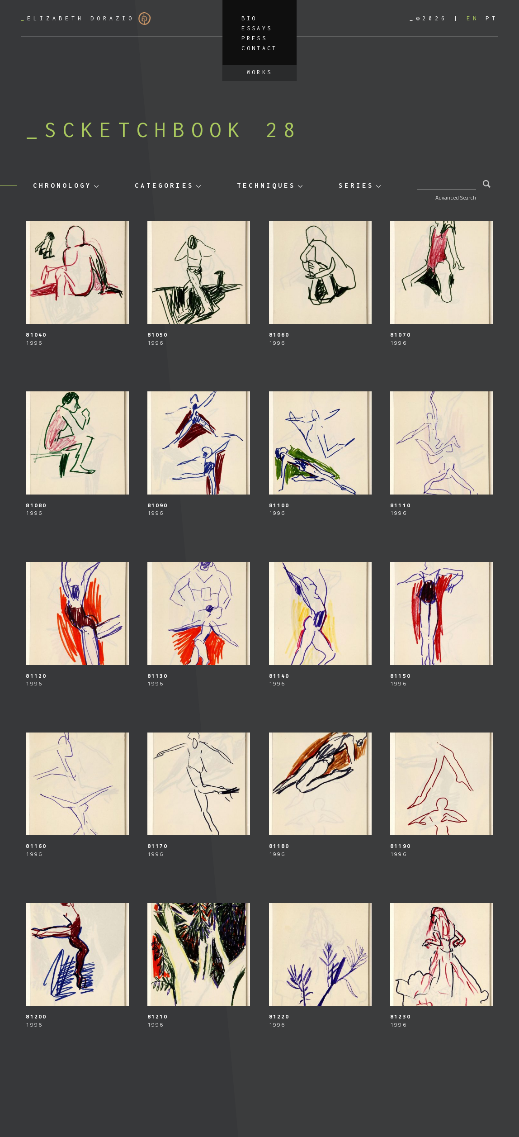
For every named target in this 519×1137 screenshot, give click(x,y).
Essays (256, 28)
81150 (400, 675)
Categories (164, 185)
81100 (279, 505)
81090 (157, 505)
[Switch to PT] (492, 18)
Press (254, 38)
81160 (36, 846)
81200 (36, 1016)
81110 (400, 505)
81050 (157, 334)
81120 (36, 675)
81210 (157, 1016)
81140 (279, 675)
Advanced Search (455, 197)
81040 (36, 334)
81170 (157, 846)
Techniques (266, 185)
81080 (36, 505)
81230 (400, 1016)
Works (260, 72)
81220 (279, 1016)
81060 (279, 334)
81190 (400, 846)
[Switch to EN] (473, 18)
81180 (279, 846)
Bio (249, 18)
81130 (157, 675)
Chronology (62, 185)
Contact (259, 48)
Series (356, 185)
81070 (400, 334)
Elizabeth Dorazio (86, 18)
